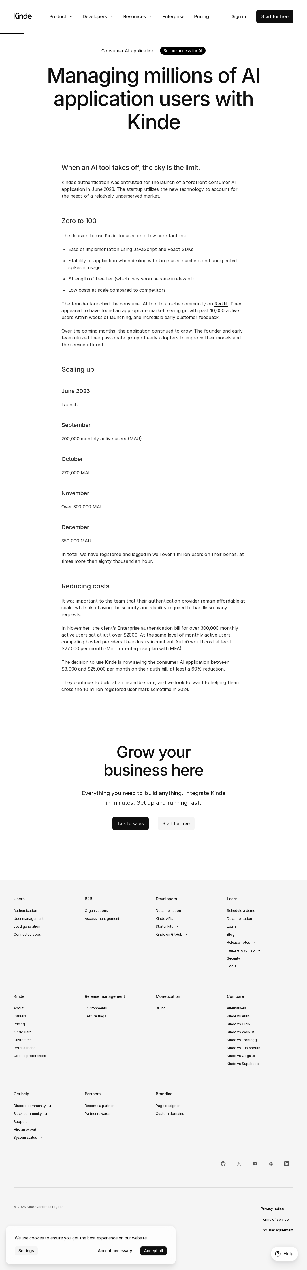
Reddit (221, 304)
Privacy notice (272, 1208)
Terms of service (275, 1219)
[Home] (23, 16)
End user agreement (277, 1230)
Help (283, 1254)
